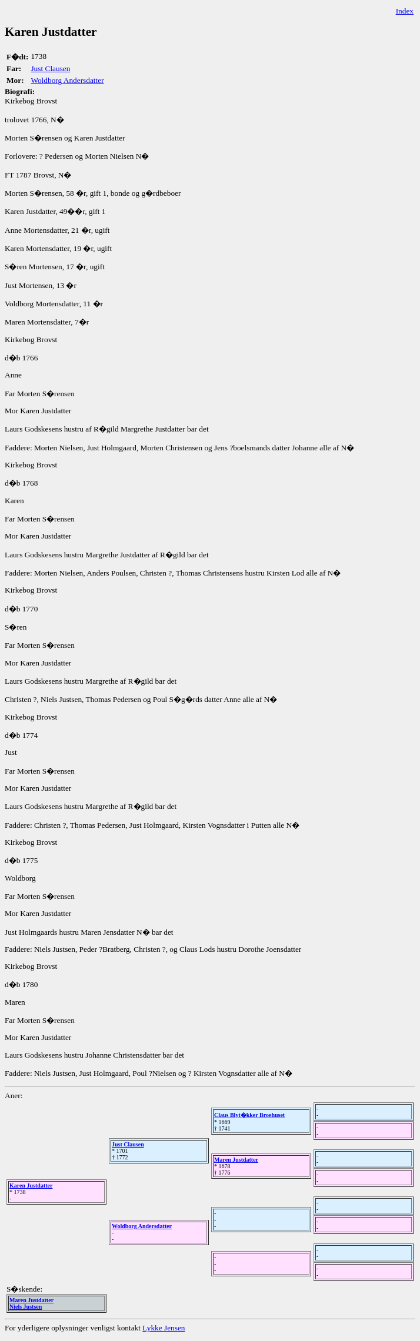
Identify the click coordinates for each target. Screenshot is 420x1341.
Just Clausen (50, 68)
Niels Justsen (25, 1306)
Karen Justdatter (30, 1185)
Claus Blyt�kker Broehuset (249, 1115)
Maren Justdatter (236, 1159)
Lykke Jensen (163, 1327)
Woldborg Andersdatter (67, 80)
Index (405, 10)
